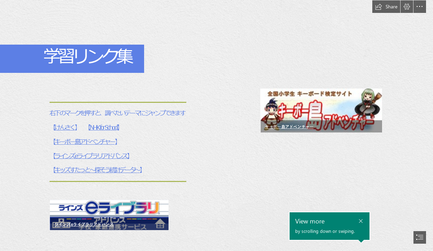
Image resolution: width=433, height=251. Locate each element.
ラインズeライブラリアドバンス (90, 156)
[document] (216, 125)
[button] (386, 6)
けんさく (64, 127)
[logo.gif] (109, 214)
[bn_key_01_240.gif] (321, 110)
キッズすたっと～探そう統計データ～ (97, 170)
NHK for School (103, 127)
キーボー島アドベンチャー (84, 141)
